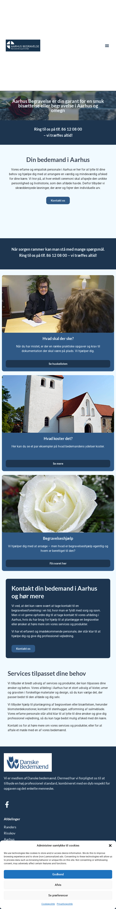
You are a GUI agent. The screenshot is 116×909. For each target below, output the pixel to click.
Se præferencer (58, 895)
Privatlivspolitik (65, 904)
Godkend (58, 874)
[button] (110, 845)
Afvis (58, 885)
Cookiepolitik (48, 904)
